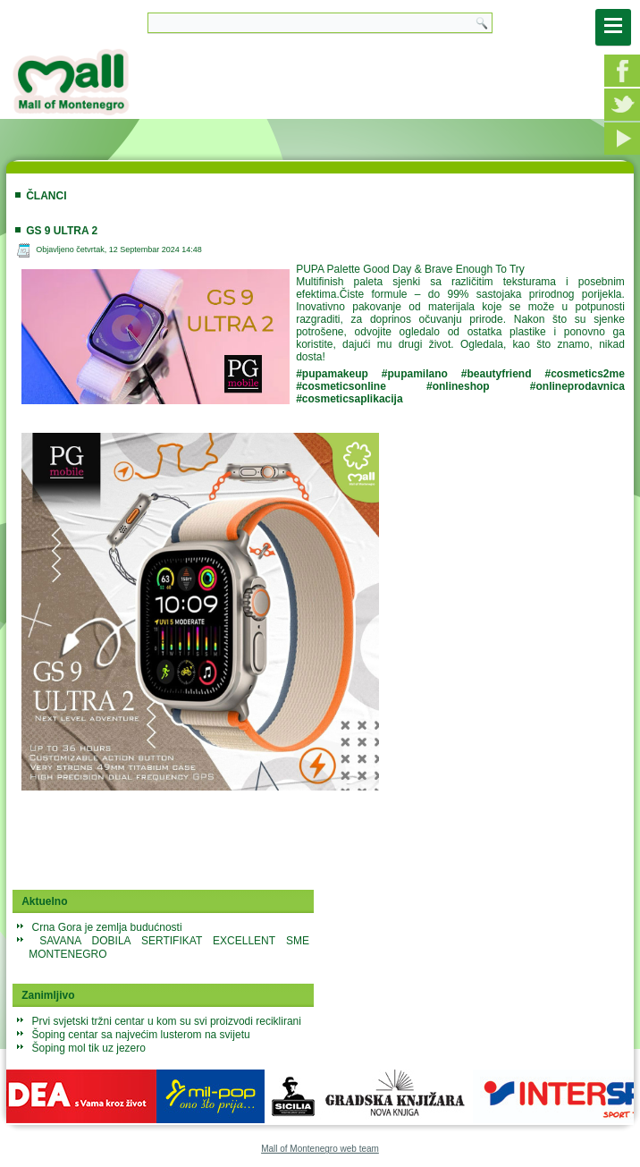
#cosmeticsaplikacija (349, 399)
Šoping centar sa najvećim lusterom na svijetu (141, 1034)
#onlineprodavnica (577, 386)
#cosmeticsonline (341, 386)
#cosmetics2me (584, 374)
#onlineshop (458, 386)
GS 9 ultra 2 (61, 230)
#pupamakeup (332, 374)
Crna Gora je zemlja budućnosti (107, 927)
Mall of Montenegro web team (320, 1149)
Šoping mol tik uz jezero (89, 1048)
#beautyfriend (496, 374)
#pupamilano (415, 374)
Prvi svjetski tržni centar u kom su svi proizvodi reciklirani (166, 1021)
